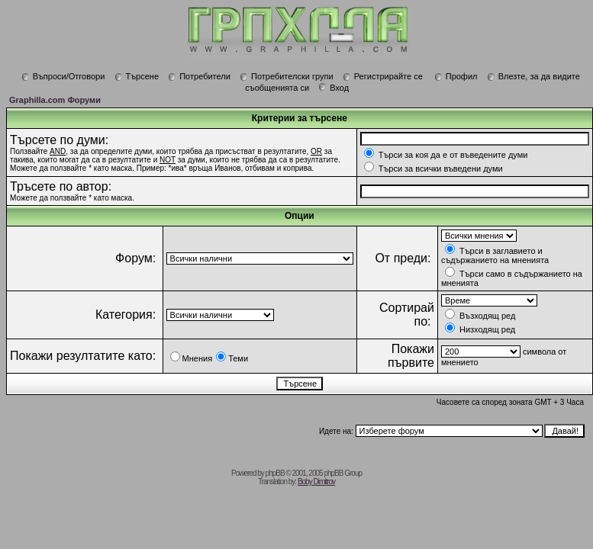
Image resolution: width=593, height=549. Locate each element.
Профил (456, 76)
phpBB (275, 473)
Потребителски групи (287, 76)
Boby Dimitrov (316, 481)
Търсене (137, 76)
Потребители (199, 76)
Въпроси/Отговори (63, 76)
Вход (333, 87)
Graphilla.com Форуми (55, 99)
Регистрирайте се (383, 76)
